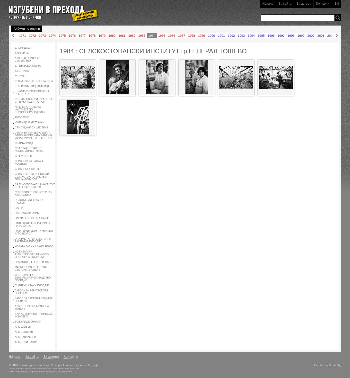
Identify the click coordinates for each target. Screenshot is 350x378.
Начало (267, 3)
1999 (301, 35)
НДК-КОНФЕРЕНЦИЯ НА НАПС (33, 262)
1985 (161, 35)
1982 (131, 35)
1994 (251, 35)
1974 (52, 35)
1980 (111, 35)
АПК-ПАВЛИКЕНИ (25, 337)
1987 (181, 35)
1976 (72, 35)
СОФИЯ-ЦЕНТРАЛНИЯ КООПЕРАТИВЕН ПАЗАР (29, 149)
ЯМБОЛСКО (22, 117)
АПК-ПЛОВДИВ (24, 332)
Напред (336, 35)
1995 (261, 35)
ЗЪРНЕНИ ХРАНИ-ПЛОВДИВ (32, 285)
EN (336, 3)
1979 (101, 35)
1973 (42, 35)
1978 (92, 35)
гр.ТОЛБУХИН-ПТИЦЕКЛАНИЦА (34, 81)
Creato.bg (335, 365)
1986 (171, 35)
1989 (201, 35)
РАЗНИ (19, 208)
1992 (231, 35)
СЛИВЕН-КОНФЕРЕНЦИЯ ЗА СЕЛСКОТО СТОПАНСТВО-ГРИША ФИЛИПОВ (32, 177)
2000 (311, 35)
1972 (32, 35)
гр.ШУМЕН (21, 76)
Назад (13, 35)
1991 (221, 35)
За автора (304, 3)
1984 (151, 35)
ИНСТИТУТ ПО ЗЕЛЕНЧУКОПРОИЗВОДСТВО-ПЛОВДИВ (33, 278)
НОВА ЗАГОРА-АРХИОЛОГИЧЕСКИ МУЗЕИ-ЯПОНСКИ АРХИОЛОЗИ (32, 254)
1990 (211, 35)
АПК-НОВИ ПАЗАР (26, 342)
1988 (191, 35)
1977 (82, 35)
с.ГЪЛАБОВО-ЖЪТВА (28, 65)
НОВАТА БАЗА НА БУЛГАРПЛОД (34, 246)
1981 (121, 35)
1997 (281, 35)
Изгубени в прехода (52, 10)
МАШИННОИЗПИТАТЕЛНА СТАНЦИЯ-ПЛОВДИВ (31, 268)
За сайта (285, 3)
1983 (141, 35)
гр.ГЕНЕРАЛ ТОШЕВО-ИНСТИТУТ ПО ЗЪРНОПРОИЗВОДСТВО (30, 110)
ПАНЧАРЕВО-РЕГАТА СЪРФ (32, 218)
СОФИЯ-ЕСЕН (23, 156)
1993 (241, 35)
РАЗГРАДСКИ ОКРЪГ (27, 213)
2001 (320, 35)
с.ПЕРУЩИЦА (23, 47)
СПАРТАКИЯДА (24, 143)
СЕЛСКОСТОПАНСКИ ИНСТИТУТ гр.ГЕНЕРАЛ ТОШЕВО (35, 186)
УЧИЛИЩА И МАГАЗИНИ (29, 122)
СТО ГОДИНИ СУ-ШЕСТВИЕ (31, 127)
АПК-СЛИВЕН (23, 326)
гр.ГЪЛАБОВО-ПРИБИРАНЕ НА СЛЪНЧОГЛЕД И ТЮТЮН (33, 100)
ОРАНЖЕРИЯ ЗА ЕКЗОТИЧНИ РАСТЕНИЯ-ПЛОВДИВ (33, 240)
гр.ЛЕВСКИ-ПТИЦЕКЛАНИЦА (32, 86)
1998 (291, 35)
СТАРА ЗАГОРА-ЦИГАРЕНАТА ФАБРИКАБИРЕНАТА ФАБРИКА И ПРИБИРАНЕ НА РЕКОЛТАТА (33, 135)
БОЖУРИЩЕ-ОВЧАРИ (28, 321)
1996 (271, 35)
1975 (62, 35)
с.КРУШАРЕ (22, 53)
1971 (22, 35)
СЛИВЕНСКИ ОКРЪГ (27, 169)
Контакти (322, 3)
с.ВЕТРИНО (22, 71)
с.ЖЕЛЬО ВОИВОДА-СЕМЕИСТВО (27, 59)
